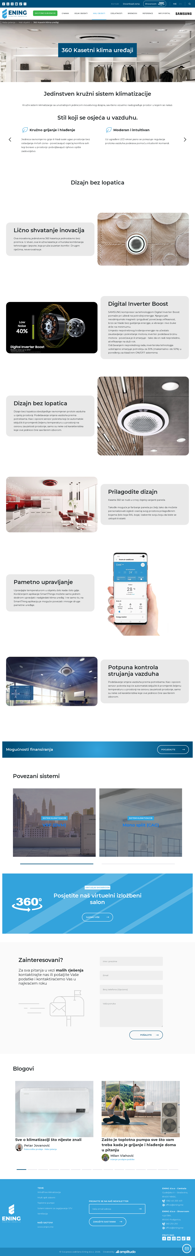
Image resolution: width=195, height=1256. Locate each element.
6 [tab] (76, 1169)
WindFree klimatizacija (49, 1192)
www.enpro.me (45, 1227)
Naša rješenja (8, 22)
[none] (131, 961)
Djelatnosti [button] (116, 13)
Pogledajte (173, 749)
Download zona (131, 4)
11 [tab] (130, 1169)
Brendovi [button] (132, 13)
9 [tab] (108, 1169)
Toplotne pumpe (46, 1203)
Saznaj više (97, 917)
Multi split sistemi (46, 1197)
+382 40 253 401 (172, 1200)
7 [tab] (87, 1169)
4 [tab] (54, 1169)
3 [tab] (43, 1169)
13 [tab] (152, 1169)
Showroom (154, 3)
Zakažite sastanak (107, 1221)
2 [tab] (32, 1169)
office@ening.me (172, 1205)
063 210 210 (170, 1223)
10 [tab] (119, 1169)
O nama (66, 11)
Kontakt (115, 4)
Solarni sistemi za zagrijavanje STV (54, 1208)
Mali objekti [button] (99, 13)
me (175, 4)
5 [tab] (65, 1169)
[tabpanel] (54, 822)
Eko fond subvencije (45, 14)
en (180, 4)
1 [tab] (21, 1169)
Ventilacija (42, 1213)
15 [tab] (173, 1169)
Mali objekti (24, 22)
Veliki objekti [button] (81, 13)
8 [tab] (97, 1169)
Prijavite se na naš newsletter (108, 1201)
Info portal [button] (164, 13)
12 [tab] (141, 1169)
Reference (148, 13)
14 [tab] (163, 1169)
